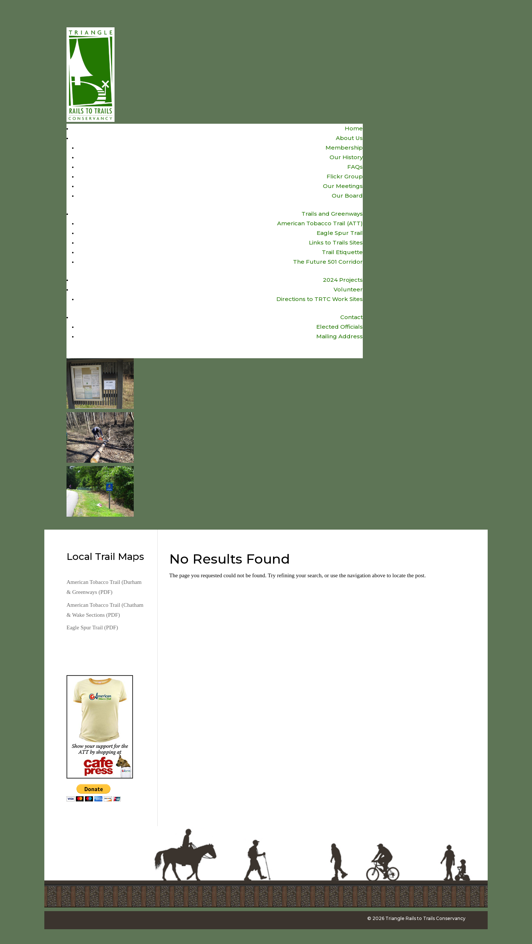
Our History (346, 157)
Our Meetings (343, 185)
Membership (344, 147)
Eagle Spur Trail (340, 232)
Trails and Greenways (332, 213)
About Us (349, 137)
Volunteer (348, 289)
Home (354, 128)
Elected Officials (339, 326)
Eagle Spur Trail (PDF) (92, 627)
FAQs (355, 166)
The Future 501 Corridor (328, 261)
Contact (351, 317)
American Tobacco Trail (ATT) (320, 223)
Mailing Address (339, 336)
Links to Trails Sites (336, 242)
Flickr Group (345, 176)
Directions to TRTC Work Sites (319, 298)
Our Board (347, 195)
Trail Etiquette (342, 252)
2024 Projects (343, 279)
